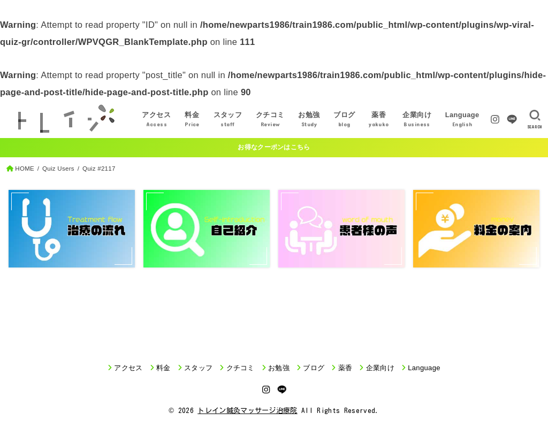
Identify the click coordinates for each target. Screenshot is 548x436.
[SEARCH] (535, 119)
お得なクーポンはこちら (274, 147)
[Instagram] (495, 119)
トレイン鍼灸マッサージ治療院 (247, 410)
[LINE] (512, 119)
